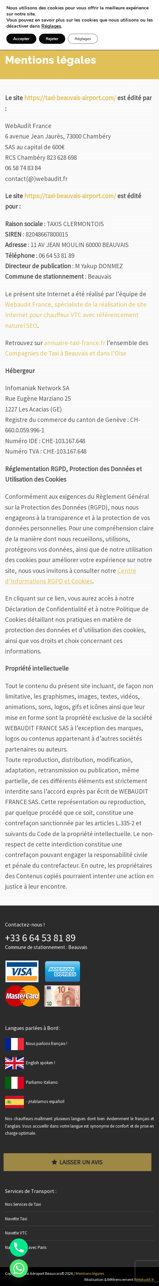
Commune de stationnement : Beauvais (46, 947)
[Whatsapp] (19, 1268)
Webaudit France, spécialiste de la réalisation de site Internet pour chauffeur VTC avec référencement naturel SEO (76, 315)
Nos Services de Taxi (23, 1204)
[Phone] (19, 1247)
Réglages (51, 26)
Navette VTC (16, 1233)
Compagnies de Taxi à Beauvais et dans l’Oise (65, 353)
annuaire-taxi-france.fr (74, 343)
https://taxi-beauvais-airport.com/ (70, 98)
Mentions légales (90, 1273)
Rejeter (52, 38)
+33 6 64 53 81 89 (40, 937)
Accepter (21, 38)
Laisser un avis (75, 1162)
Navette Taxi (16, 1219)
